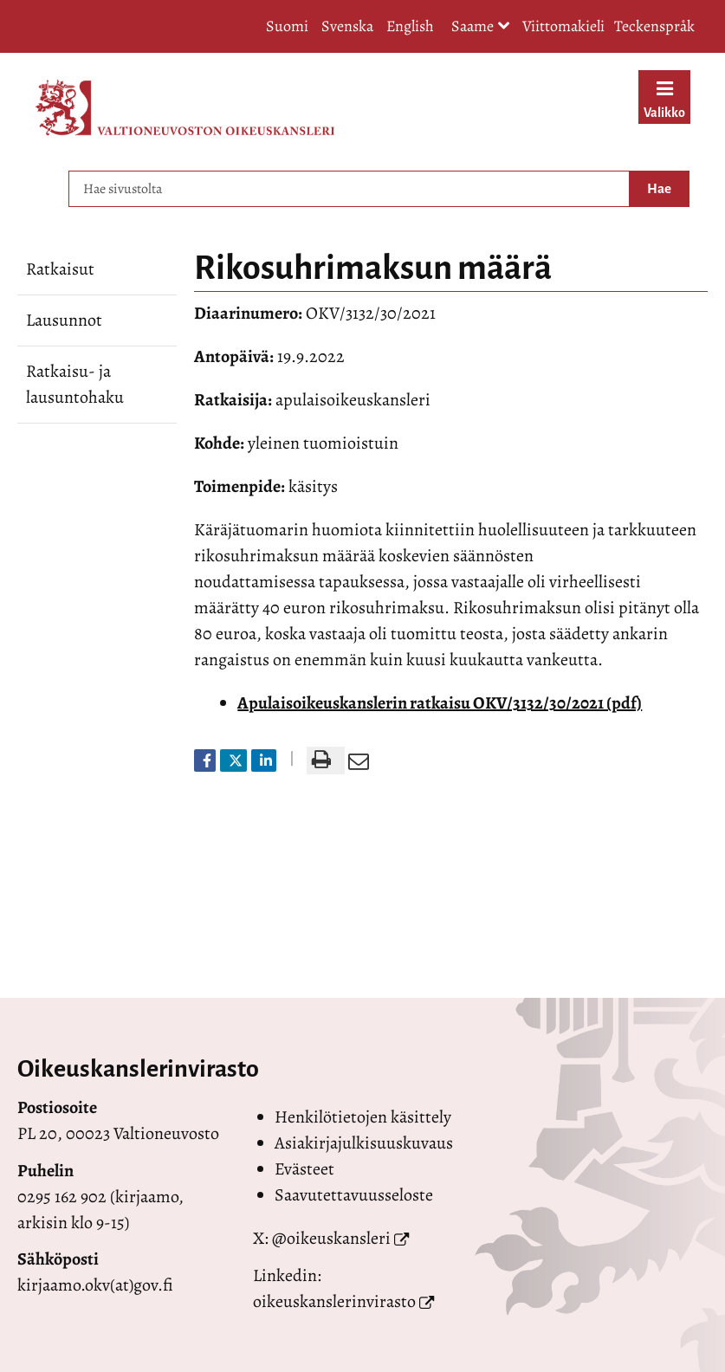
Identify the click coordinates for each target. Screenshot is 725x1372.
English (410, 26)
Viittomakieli (563, 26)
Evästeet (304, 1169)
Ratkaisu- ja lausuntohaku (75, 384)
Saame (480, 27)
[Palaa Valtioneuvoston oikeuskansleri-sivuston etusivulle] (185, 107)
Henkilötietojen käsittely (363, 1117)
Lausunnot (64, 320)
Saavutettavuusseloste (354, 1195)
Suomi (287, 26)
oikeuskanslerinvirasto (334, 1301)
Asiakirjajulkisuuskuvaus (364, 1143)
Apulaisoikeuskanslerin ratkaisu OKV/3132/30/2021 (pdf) (439, 703)
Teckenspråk (654, 26)
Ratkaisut (60, 269)
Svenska (347, 26)
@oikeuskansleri (331, 1238)
